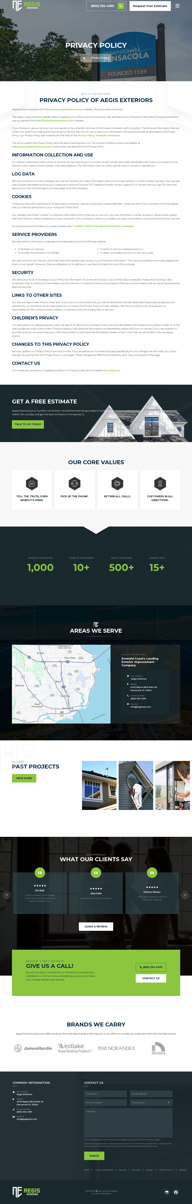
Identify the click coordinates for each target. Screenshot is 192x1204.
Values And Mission (104, 1169)
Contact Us (151, 978)
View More (24, 778)
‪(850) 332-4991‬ (138, 698)
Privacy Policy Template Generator (99, 135)
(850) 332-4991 (107, 14)
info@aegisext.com (141, 707)
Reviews (136, 1169)
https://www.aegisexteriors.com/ (63, 109)
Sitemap (182, 1169)
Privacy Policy (132, 1140)
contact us (113, 370)
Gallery (123, 1169)
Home (86, 1169)
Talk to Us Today (28, 424)
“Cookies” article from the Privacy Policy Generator (103, 226)
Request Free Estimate (150, 13)
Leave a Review (96, 926)
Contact (150, 1169)
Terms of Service (148, 1140)
